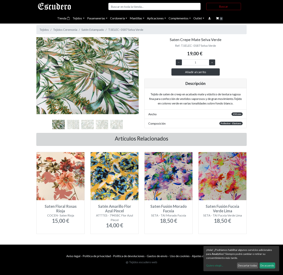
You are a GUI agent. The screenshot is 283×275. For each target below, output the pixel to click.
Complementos (178, 18)
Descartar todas (247, 265)
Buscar (223, 6)
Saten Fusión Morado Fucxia (168, 208)
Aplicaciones (155, 18)
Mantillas (136, 18)
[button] (44, 79)
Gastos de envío (157, 256)
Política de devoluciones (129, 256)
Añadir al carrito (195, 72)
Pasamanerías (96, 18)
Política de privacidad (97, 256)
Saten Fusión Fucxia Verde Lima (222, 208)
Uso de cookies (180, 256)
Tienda (63, 18)
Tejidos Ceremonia (65, 29)
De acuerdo (267, 265)
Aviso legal (73, 256)
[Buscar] (154, 6)
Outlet (197, 18)
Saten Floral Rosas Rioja (61, 208)
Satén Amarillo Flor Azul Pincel (114, 208)
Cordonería (117, 18)
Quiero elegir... (214, 265)
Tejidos (77, 18)
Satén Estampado (92, 29)
